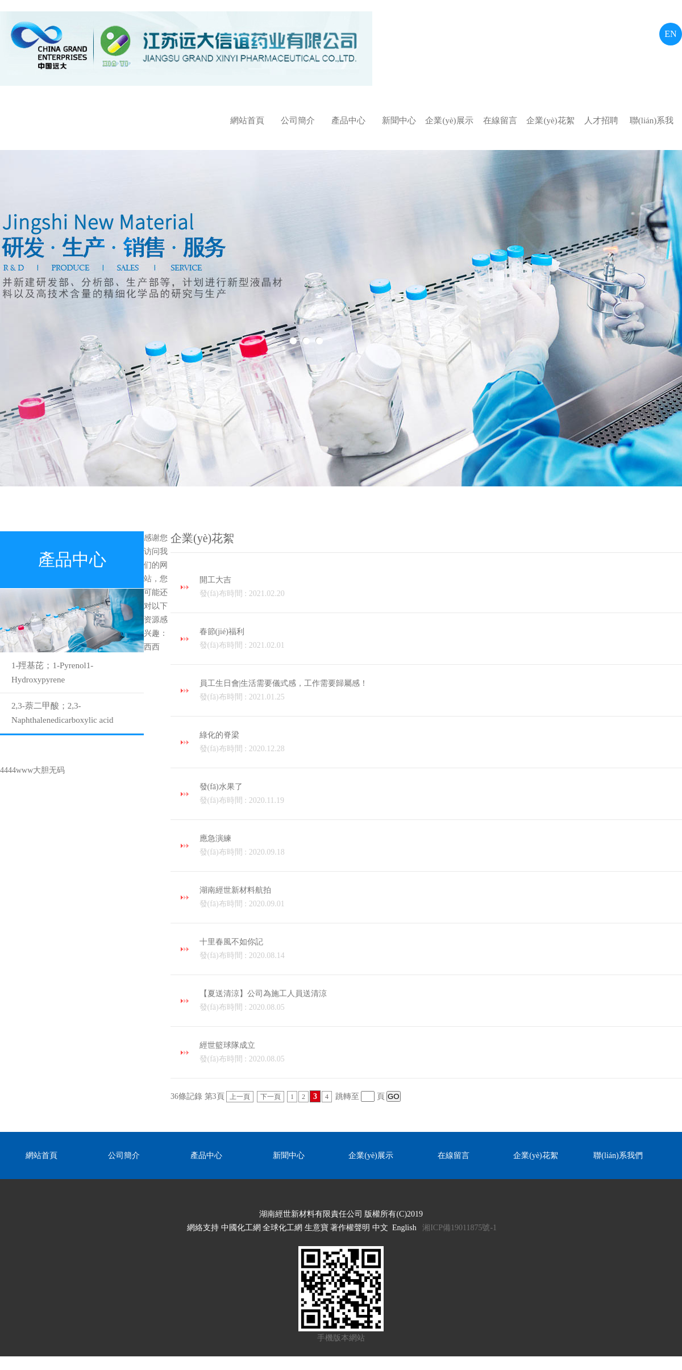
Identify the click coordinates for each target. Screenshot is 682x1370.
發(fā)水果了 (440, 794)
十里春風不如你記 (440, 950)
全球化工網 (282, 1227)
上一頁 (240, 1097)
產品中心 (348, 120)
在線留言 (500, 120)
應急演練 (440, 846)
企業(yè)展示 (449, 120)
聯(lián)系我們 (651, 126)
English (404, 1227)
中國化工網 (241, 1227)
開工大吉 (440, 588)
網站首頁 (247, 120)
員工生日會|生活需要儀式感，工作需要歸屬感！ (440, 691)
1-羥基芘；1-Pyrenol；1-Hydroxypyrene (52, 672)
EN (670, 34)
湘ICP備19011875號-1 (459, 1227)
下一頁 (270, 1097)
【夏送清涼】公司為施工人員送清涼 (440, 1001)
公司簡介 (298, 120)
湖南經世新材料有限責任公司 (311, 1214)
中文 (380, 1227)
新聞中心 (399, 120)
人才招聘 (601, 120)
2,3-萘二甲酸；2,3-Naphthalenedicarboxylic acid (62, 712)
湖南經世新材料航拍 (440, 898)
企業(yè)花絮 (550, 120)
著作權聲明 (350, 1227)
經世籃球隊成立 (440, 1053)
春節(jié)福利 (440, 639)
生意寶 (316, 1227)
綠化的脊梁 (440, 743)
